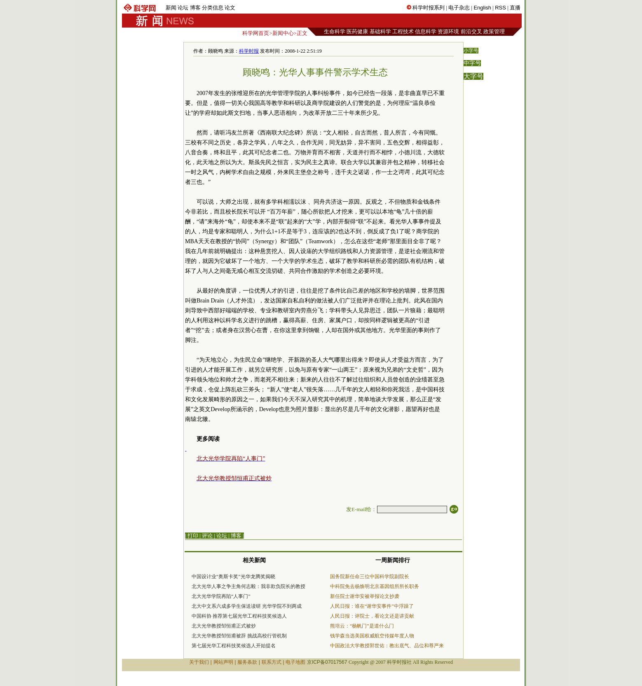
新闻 (171, 8)
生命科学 (334, 31)
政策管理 (494, 31)
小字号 (471, 50)
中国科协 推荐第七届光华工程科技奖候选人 (239, 616)
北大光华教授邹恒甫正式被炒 (224, 626)
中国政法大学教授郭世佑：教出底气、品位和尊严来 (387, 646)
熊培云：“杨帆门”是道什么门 (362, 626)
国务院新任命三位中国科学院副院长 (369, 576)
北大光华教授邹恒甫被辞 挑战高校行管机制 (239, 636)
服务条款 (247, 662)
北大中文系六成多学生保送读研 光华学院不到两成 (247, 606)
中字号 (472, 63)
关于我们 (199, 662)
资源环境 (448, 31)
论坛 (183, 8)
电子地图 (295, 662)
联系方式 (271, 662)
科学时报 (249, 51)
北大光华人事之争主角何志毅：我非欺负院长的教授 (248, 586)
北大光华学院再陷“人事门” (221, 596)
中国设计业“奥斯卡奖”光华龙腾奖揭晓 (233, 576)
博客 (195, 8)
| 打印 (191, 536)
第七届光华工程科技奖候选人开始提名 (234, 646)
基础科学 (380, 31)
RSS (500, 8)
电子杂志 (459, 8)
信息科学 (425, 31)
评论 (207, 536)
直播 (515, 8)
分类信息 (212, 8)
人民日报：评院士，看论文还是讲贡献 (372, 616)
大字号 (473, 76)
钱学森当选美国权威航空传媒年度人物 (372, 636)
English (482, 8)
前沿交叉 (471, 31)
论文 (230, 8)
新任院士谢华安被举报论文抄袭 (364, 596)
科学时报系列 (428, 8)
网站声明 (223, 662)
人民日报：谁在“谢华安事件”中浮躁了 (372, 606)
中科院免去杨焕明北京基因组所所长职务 (374, 586)
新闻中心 (283, 33)
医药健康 (357, 31)
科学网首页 (255, 33)
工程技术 (403, 31)
